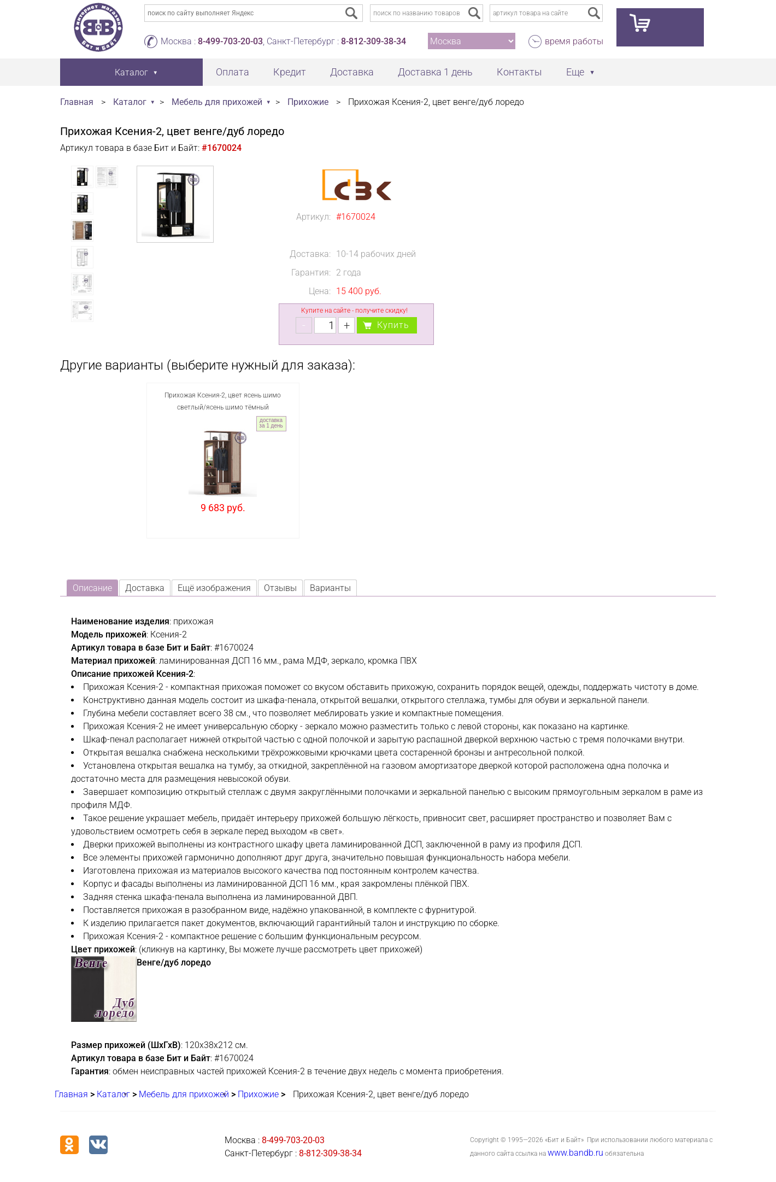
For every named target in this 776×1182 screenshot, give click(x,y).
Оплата (232, 72)
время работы (574, 41)
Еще (575, 72)
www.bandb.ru (575, 1153)
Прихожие (307, 102)
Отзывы (280, 588)
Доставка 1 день (435, 72)
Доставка (352, 72)
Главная (76, 102)
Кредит (289, 72)
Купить (393, 325)
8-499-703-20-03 (230, 41)
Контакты (519, 72)
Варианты (330, 588)
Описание (92, 588)
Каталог (129, 102)
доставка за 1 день (271, 423)
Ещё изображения (214, 588)
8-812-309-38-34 (373, 41)
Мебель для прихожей (217, 102)
